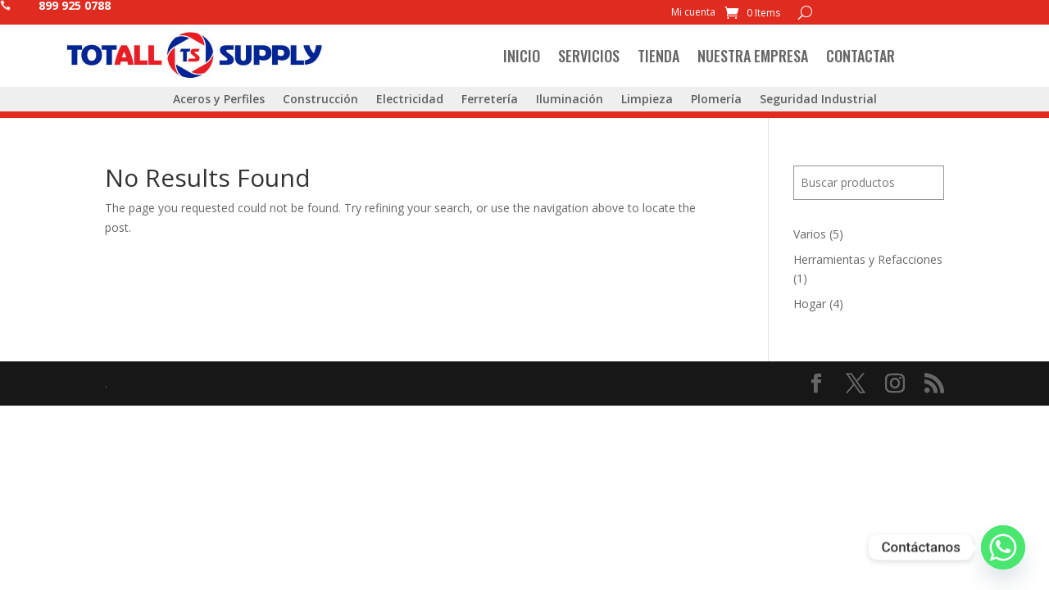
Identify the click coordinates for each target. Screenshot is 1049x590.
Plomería (716, 100)
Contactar (860, 55)
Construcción (320, 100)
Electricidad (409, 100)
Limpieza (647, 100)
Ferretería (489, 100)
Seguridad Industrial (818, 100)
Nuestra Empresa (752, 55)
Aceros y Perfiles (219, 100)
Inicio (521, 55)
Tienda (658, 55)
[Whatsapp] (1003, 547)
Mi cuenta (693, 13)
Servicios (589, 55)
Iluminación (569, 100)
